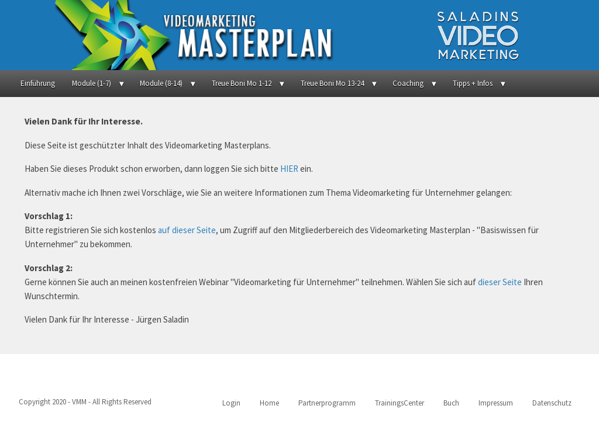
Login (231, 403)
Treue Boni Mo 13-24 (332, 83)
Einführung (37, 83)
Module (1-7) (91, 83)
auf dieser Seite (187, 229)
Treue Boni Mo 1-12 (241, 83)
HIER (289, 168)
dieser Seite (500, 282)
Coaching (408, 83)
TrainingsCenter (399, 403)
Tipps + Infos (473, 83)
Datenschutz (552, 403)
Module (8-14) (161, 83)
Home (269, 403)
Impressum (495, 403)
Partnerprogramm (327, 403)
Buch (451, 403)
